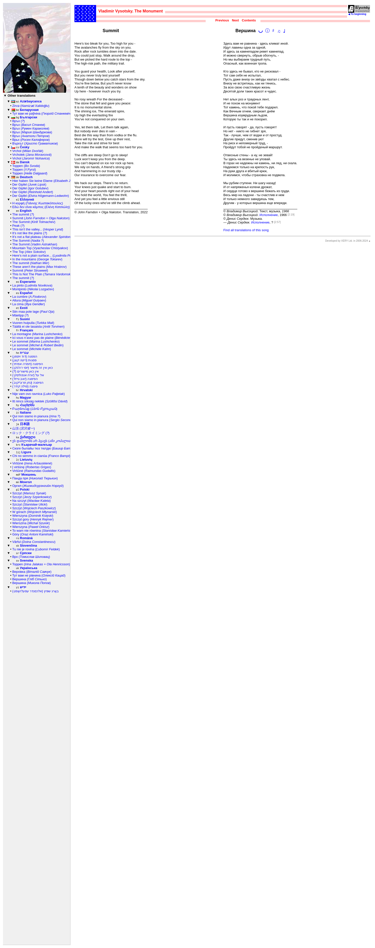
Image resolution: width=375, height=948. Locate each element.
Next (235, 20)
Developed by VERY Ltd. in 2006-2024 (346, 240)
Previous (222, 20)
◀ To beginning (359, 12)
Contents (249, 20)
